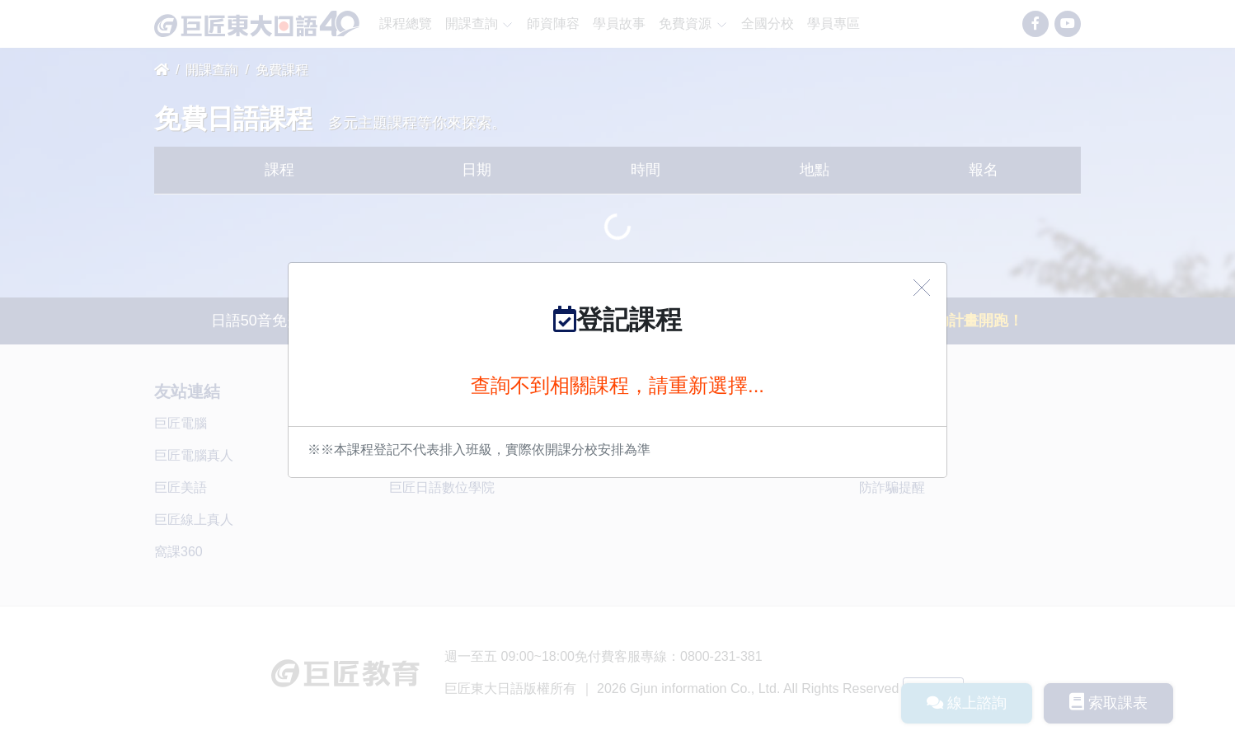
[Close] (921, 287)
